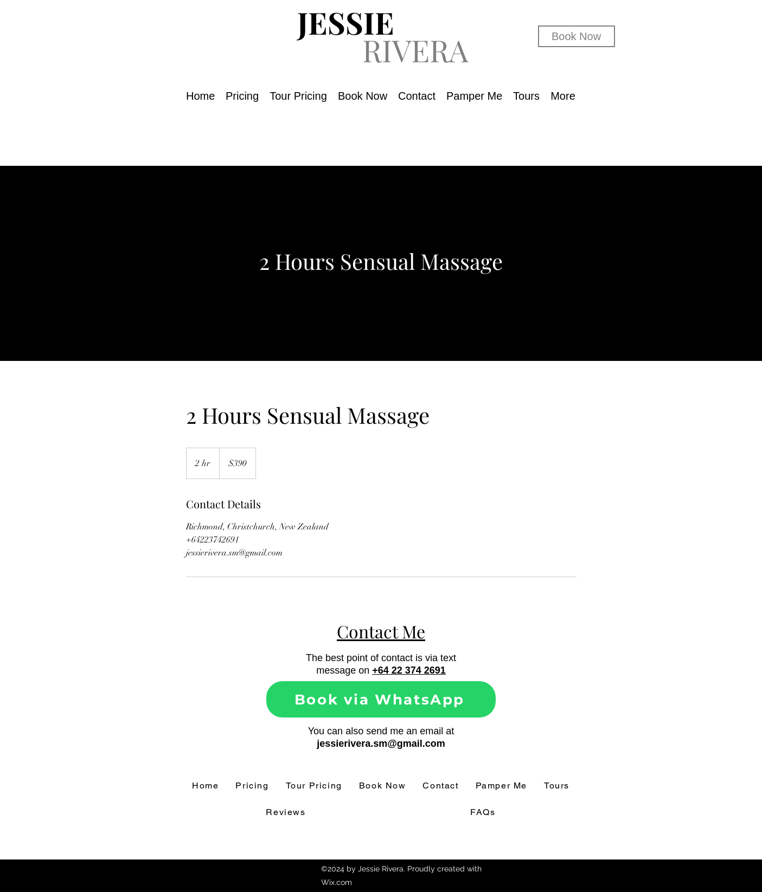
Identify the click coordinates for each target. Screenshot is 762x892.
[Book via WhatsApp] (381, 699)
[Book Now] (576, 36)
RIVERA (415, 49)
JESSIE (345, 22)
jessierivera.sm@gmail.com (381, 743)
